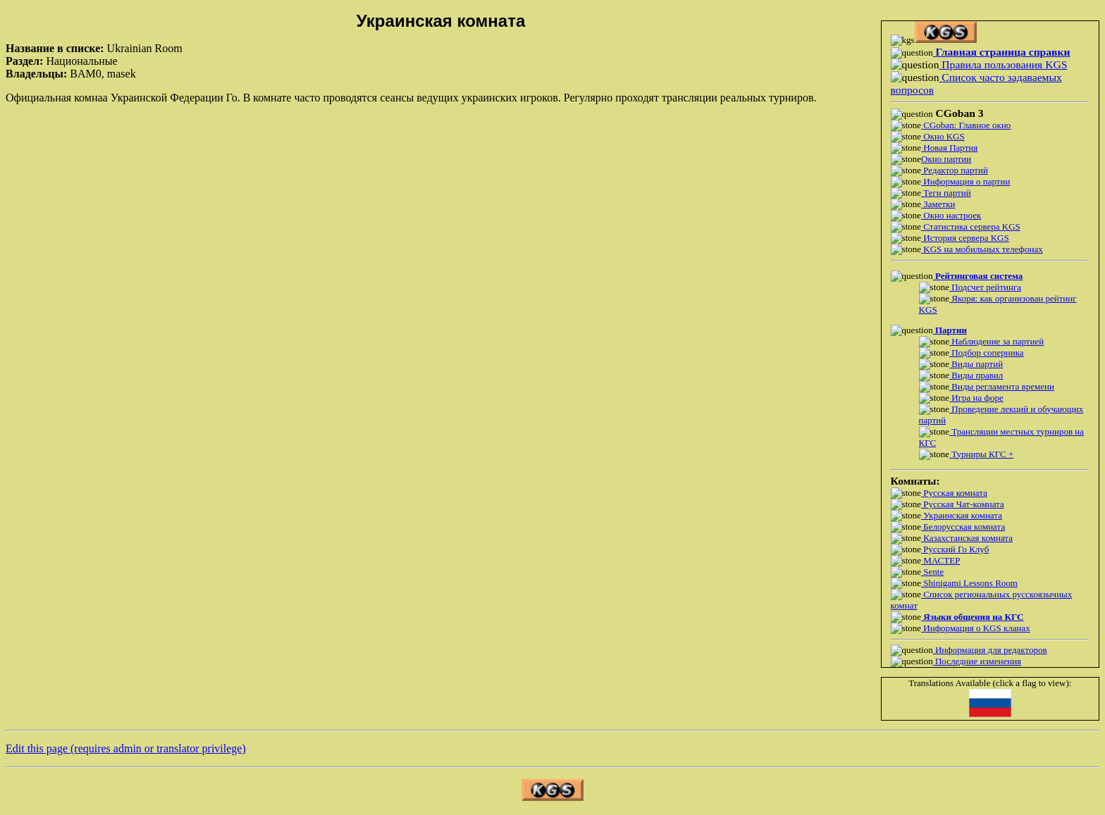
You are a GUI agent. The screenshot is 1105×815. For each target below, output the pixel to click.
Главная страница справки (1001, 52)
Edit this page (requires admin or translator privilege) (126, 748)
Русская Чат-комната (962, 504)
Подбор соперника (986, 352)
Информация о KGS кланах (975, 628)
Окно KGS (943, 136)
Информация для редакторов (990, 650)
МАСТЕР (940, 560)
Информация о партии (965, 181)
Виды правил (976, 375)
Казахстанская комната (967, 538)
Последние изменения (977, 661)
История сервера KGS (965, 237)
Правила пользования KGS (1003, 64)
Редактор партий (954, 170)
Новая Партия (949, 147)
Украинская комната (961, 515)
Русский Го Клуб (955, 549)
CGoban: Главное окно (966, 125)
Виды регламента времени (1001, 386)
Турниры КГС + (981, 454)
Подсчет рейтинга (985, 287)
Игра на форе (976, 397)
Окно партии (946, 159)
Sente (932, 571)
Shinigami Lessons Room (969, 583)
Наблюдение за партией (996, 341)
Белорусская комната (963, 526)
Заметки (938, 204)
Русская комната (954, 492)
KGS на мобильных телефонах (982, 249)
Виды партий (976, 364)
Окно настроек (951, 215)
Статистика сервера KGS (970, 226)
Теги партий (946, 192)
